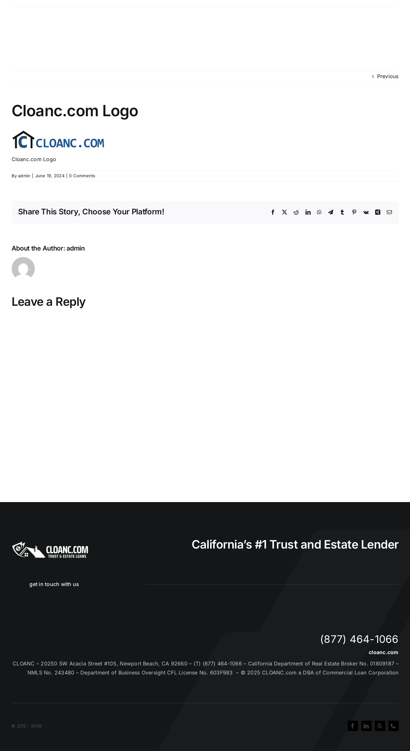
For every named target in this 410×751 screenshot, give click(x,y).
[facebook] (353, 726)
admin (24, 175)
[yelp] (380, 726)
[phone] (393, 726)
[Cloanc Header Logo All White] (50, 543)
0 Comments (82, 175)
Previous (388, 76)
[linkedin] (366, 726)
